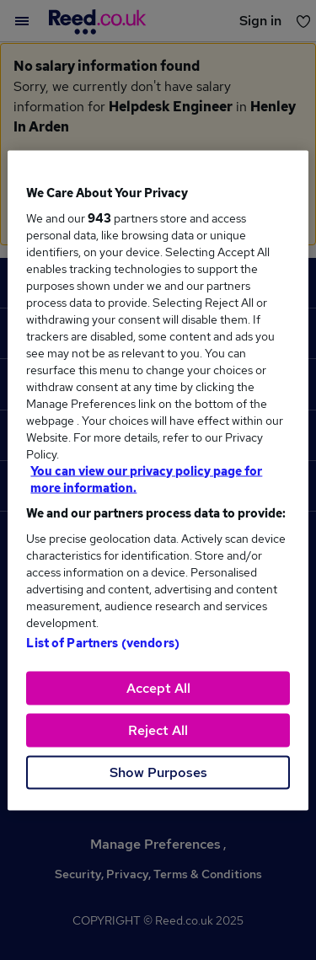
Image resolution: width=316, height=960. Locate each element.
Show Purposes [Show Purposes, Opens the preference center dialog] (158, 771)
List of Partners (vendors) (102, 642)
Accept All (158, 687)
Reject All (158, 729)
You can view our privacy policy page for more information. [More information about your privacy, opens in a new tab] (146, 479)
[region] (158, 480)
